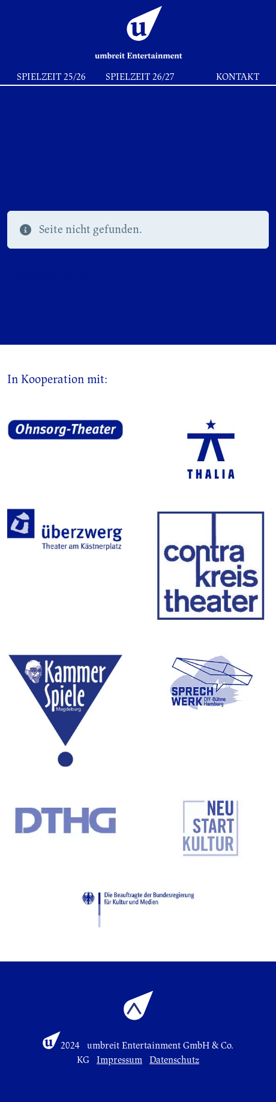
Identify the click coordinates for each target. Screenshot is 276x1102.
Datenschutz (174, 1060)
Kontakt (237, 77)
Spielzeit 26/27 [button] (140, 77)
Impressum (119, 1060)
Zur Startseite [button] (53, 275)
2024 (70, 1046)
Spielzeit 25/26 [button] (51, 77)
